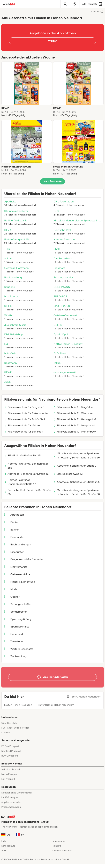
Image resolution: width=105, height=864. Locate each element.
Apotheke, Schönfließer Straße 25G (77, 482)
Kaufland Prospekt (11, 751)
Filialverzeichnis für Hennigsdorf (75, 419)
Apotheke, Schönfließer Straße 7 (75, 465)
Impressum (58, 841)
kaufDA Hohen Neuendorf (18, 705)
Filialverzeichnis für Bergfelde (73, 407)
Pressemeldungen (11, 807)
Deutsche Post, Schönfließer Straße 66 (27, 492)
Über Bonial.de (9, 723)
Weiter (52, 40)
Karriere (5, 732)
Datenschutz (8, 845)
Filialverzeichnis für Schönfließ (24, 419)
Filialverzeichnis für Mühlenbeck (75, 431)
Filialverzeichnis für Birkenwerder (26, 413)
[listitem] (26, 89)
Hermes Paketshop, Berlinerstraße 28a (26, 465)
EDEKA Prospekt (10, 746)
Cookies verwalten (62, 850)
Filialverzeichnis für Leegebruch (74, 425)
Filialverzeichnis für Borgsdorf (23, 407)
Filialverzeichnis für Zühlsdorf (23, 431)
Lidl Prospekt (8, 779)
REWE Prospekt (9, 755)
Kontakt (56, 845)
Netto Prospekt (9, 774)
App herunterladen (11, 802)
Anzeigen (97, 11)
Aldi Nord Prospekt (11, 769)
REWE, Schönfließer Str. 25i (22, 455)
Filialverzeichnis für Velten (22, 425)
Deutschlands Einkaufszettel (16, 792)
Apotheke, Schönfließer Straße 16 (26, 473)
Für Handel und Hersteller (15, 727)
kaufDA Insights (9, 797)
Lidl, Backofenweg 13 (68, 473)
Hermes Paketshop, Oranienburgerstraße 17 (20, 482)
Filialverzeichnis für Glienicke (73, 413)
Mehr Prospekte (52, 181)
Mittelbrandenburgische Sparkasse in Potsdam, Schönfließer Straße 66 (77, 455)
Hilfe (3, 841)
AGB (3, 850)
